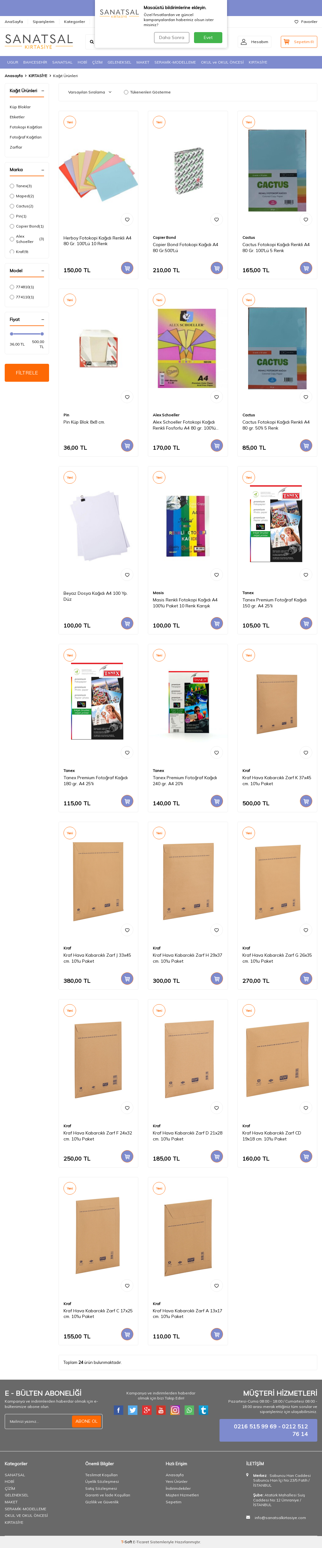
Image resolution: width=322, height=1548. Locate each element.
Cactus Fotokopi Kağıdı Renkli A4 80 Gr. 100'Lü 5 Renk (276, 247)
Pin (18, 216)
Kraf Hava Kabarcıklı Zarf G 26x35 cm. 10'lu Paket (277, 958)
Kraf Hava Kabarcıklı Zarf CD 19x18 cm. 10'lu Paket (271, 1136)
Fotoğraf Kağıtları (26, 137)
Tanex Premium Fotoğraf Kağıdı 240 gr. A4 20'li (185, 780)
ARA (217, 42)
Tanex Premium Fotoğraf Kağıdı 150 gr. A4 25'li (274, 603)
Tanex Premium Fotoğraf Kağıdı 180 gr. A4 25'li (96, 780)
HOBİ (82, 62)
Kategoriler (74, 21)
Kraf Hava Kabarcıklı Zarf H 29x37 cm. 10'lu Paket (187, 958)
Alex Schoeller (27, 239)
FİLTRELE (27, 372)
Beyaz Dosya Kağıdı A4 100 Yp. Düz (96, 596)
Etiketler (17, 117)
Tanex (21, 186)
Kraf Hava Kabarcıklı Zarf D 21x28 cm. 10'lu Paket (187, 1136)
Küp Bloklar (20, 106)
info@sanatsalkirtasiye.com (280, 1517)
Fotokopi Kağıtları (26, 127)
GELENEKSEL (119, 62)
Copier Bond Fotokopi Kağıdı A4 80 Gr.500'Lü (185, 247)
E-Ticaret (141, 1542)
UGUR (12, 62)
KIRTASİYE (258, 62)
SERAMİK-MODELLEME (175, 62)
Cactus (21, 206)
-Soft (127, 1542)
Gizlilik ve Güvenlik (102, 1502)
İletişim (144, 21)
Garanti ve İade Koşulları (107, 1495)
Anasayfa (14, 75)
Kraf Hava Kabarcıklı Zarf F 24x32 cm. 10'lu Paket (98, 1136)
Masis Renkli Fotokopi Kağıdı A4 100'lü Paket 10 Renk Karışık (185, 603)
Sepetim (173, 1502)
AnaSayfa (14, 21)
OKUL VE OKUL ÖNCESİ (26, 1515)
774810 (22, 287)
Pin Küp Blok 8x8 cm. (84, 422)
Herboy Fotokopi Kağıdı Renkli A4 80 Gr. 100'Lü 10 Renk (97, 241)
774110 (22, 297)
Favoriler (306, 21)
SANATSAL (62, 62)
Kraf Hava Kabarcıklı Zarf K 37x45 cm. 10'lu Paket (276, 780)
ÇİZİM (97, 62)
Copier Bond (27, 226)
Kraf (19, 251)
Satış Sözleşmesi (101, 1488)
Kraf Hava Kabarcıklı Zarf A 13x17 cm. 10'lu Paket (187, 1314)
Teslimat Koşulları (101, 1474)
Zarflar (16, 147)
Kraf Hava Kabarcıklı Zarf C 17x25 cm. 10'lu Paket (98, 1314)
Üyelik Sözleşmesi (102, 1481)
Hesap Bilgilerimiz (111, 21)
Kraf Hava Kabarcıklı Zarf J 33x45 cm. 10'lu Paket (97, 958)
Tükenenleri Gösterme (147, 92)
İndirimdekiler (178, 1488)
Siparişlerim (43, 21)
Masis (158, 592)
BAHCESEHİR (35, 62)
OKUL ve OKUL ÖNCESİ (222, 62)
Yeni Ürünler (176, 1481)
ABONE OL (86, 1421)
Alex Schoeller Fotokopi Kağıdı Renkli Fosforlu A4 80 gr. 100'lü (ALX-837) (184, 425)
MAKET (142, 62)
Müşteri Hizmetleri (182, 1495)
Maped (22, 196)
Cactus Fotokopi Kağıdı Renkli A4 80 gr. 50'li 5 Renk (276, 425)
